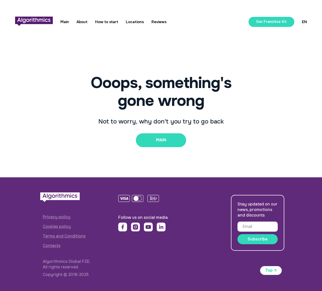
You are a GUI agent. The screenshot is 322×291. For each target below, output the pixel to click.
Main (64, 21)
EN (304, 21)
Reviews (159, 21)
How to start (106, 21)
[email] (257, 227)
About (82, 21)
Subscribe (258, 239)
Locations (135, 21)
